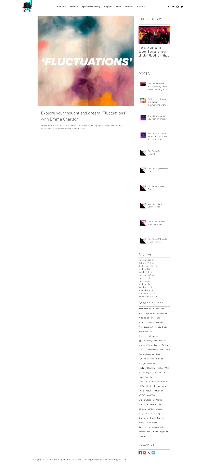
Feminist (160, 354)
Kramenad (163, 381)
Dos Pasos (153, 349)
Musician (159, 391)
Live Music (151, 386)
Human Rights (145, 372)
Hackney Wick (163, 368)
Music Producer (146, 391)
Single (159, 409)
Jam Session (159, 372)
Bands (157, 345)
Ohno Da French (146, 400)
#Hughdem (162, 313)
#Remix (159, 322)
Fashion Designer (147, 354)
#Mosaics (155, 318)
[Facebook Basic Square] (140, 452)
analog (155, 427)
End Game (165, 349)
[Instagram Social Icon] (149, 452)
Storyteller (143, 418)
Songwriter (144, 413)
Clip (140, 349)
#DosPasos (158, 309)
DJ (145, 349)
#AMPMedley (145, 309)
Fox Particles (157, 359)
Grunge (142, 363)
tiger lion (164, 432)
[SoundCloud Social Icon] (144, 452)
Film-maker (144, 359)
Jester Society (145, 377)
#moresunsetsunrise (148, 336)
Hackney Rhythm (147, 368)
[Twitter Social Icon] (153, 452)
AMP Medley (160, 340)
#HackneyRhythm (147, 313)
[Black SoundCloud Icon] (173, 6)
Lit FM (141, 386)
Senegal (142, 409)
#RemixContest (146, 327)
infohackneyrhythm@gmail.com (112, 459)
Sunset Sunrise (157, 418)
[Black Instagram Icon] (177, 6)
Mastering (162, 386)
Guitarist (151, 363)
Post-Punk (143, 404)
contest (142, 432)
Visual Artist (151, 422)
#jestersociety (145, 331)
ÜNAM (142, 436)
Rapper (153, 404)
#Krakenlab (144, 318)
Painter (158, 400)
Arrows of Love (146, 345)
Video (141, 422)
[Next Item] (165, 35)
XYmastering (145, 427)
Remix (161, 404)
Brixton (165, 345)
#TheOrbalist (161, 327)
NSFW (142, 395)
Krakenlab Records (147, 381)
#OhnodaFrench (146, 322)
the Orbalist (152, 432)
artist (162, 427)
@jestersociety (145, 340)
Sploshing (155, 413)
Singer (151, 409)
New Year (151, 395)
